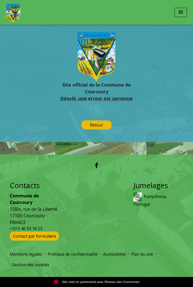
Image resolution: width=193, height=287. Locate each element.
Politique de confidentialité (73, 254)
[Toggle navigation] (180, 12)
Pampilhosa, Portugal (150, 199)
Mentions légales (26, 254)
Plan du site (142, 254)
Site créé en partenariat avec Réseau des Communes (97, 282)
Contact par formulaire (34, 236)
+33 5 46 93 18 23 (26, 228)
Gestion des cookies (30, 264)
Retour (96, 125)
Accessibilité (114, 254)
